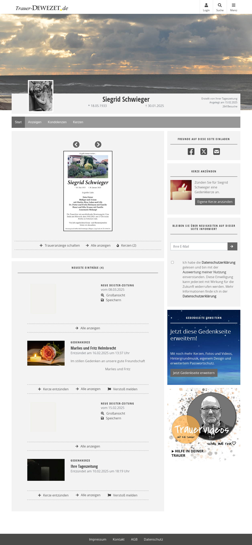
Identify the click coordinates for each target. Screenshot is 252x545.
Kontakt (119, 539)
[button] (76, 146)
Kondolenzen (57, 122)
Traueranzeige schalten (60, 245)
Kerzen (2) (126, 245)
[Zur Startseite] (42, 7)
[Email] (216, 150)
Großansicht (113, 295)
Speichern (111, 300)
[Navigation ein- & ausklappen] (233, 7)
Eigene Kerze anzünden (215, 201)
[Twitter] (203, 150)
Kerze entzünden (53, 389)
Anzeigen (35, 122)
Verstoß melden (122, 389)
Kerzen (78, 122)
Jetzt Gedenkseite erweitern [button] (194, 373)
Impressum (97, 539)
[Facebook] (191, 150)
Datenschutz (153, 539)
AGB (134, 539)
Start (18, 122)
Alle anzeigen (98, 245)
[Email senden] (199, 246)
